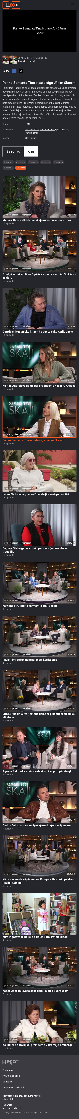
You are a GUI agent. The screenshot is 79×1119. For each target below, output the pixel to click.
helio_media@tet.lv (39, 1106)
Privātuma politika (11, 1076)
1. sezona (20, 168)
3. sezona (58, 162)
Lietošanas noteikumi (13, 1087)
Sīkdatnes (7, 1081)
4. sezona (45, 162)
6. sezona (20, 162)
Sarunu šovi (31, 138)
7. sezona (8, 162)
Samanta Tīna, (32, 129)
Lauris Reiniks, (47, 129)
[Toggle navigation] (72, 5)
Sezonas (13, 151)
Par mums (8, 1070)
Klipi (31, 151)
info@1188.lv (39, 1097)
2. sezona (8, 168)
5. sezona (33, 162)
